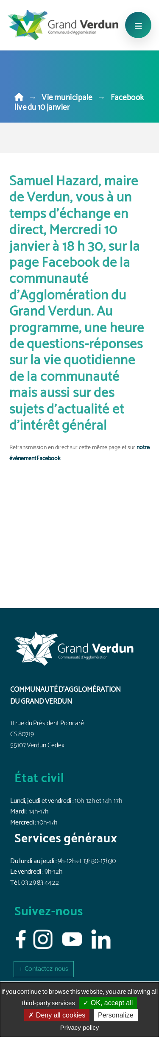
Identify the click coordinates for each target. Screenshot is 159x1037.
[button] (44, 969)
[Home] (19, 97)
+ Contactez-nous (43, 969)
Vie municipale (67, 97)
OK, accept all (108, 1002)
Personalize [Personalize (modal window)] (116, 1015)
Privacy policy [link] (79, 1027)
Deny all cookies (56, 1015)
